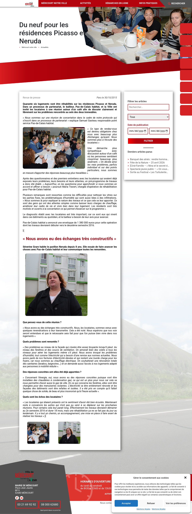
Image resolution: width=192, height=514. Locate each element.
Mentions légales (143, 509)
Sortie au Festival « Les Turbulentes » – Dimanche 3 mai (159, 172)
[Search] (180, 3)
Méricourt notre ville (54, 3)
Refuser (151, 503)
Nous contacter (107, 503)
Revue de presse (31, 97)
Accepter (126, 503)
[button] (186, 478)
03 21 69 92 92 (26, 504)
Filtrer (148, 140)
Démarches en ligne (116, 3)
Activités (85, 3)
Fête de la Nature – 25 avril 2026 (147, 162)
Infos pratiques (148, 3)
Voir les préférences (176, 503)
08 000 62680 (49, 504)
